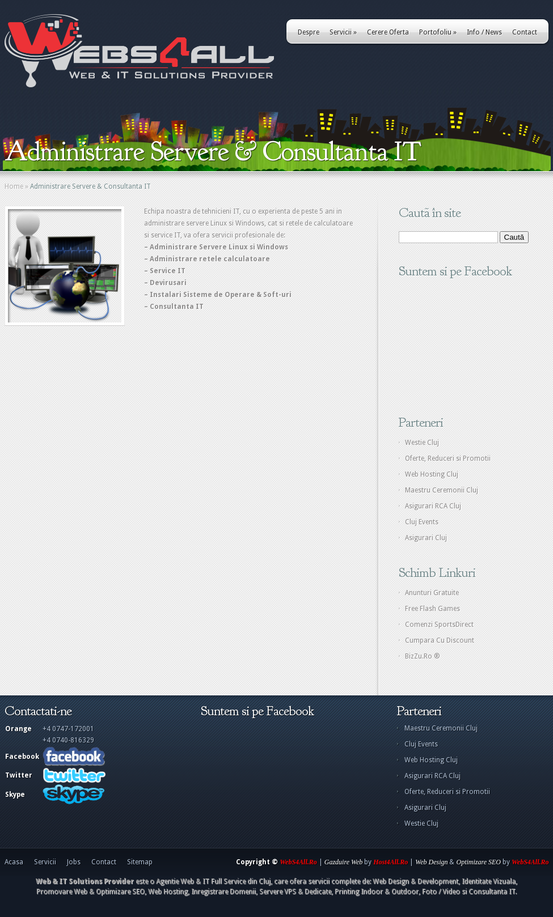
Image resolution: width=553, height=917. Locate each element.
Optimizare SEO (478, 862)
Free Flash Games (432, 609)
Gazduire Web (343, 862)
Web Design (431, 862)
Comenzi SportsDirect (439, 625)
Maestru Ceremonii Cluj (441, 490)
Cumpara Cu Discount (439, 640)
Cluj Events (421, 522)
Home (14, 186)
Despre (308, 32)
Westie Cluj (422, 443)
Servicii (343, 32)
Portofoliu (438, 32)
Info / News (484, 32)
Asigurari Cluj (426, 538)
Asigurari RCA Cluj (433, 506)
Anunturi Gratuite (432, 593)
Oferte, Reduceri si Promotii (448, 458)
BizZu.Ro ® (422, 656)
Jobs (74, 862)
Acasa (14, 862)
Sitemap (140, 862)
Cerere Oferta (388, 32)
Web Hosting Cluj (431, 474)
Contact (524, 32)
